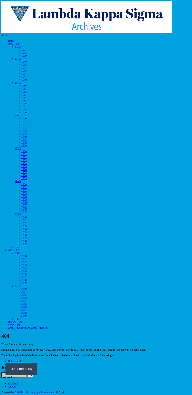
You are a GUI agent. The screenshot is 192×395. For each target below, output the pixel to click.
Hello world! (15, 361)
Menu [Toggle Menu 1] (4, 35)
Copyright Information (42, 392)
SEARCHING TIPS (21, 369)
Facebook (13, 383)
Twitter (12, 386)
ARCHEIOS (21, 392)
